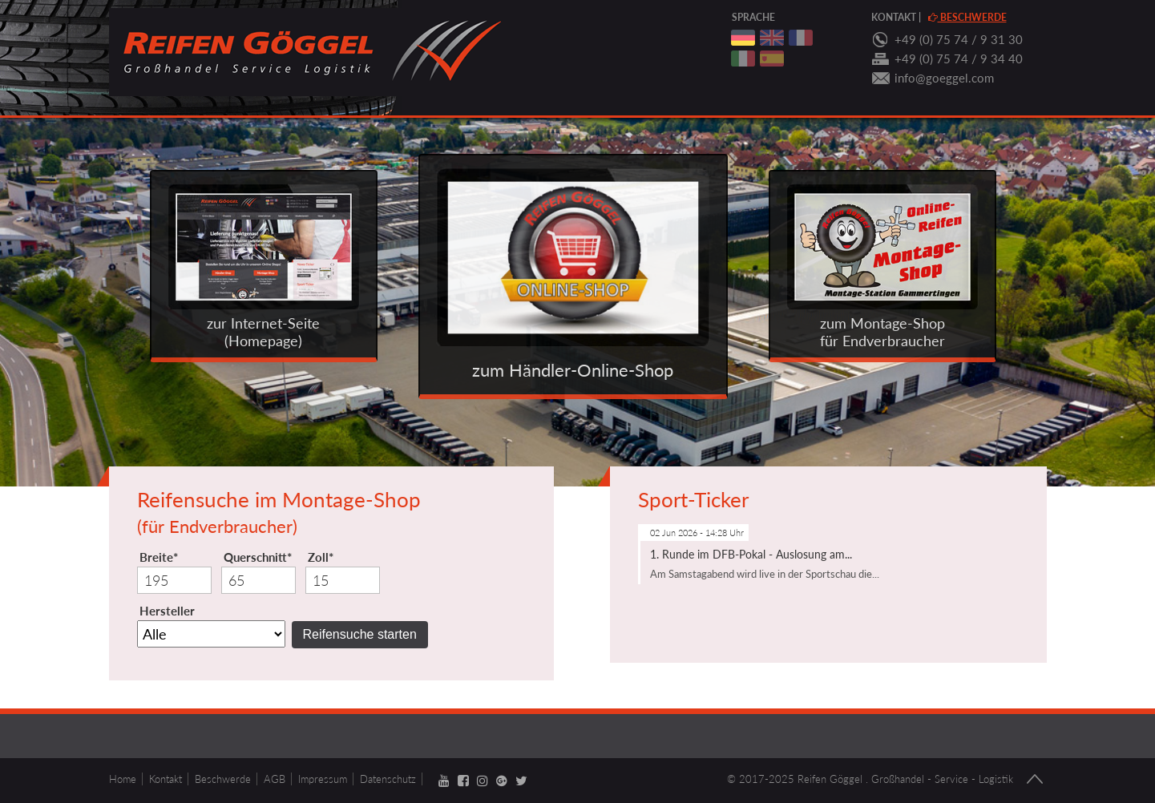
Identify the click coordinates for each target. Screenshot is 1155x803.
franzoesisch (801, 38)
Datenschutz (388, 779)
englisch (772, 38)
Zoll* (320, 557)
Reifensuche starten (360, 634)
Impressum (322, 779)
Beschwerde (967, 17)
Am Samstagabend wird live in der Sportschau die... (764, 573)
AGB (274, 779)
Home (122, 779)
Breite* (158, 557)
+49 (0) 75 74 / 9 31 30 (959, 39)
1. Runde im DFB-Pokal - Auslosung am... (751, 554)
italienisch (743, 58)
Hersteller (167, 610)
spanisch (772, 58)
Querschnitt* (258, 557)
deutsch (743, 38)
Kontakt (893, 17)
